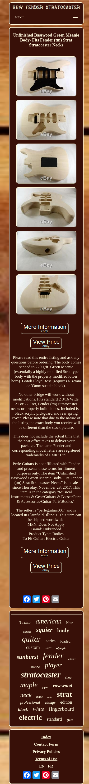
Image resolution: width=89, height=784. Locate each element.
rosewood (62, 686)
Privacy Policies (46, 751)
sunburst (27, 657)
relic (49, 697)
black (23, 709)
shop (68, 677)
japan (45, 687)
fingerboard (61, 709)
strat (64, 694)
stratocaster (41, 674)
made (39, 696)
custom (33, 647)
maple (28, 685)
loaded (65, 641)
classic (27, 631)
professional (30, 702)
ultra (48, 648)
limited (35, 667)
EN (42, 766)
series (51, 641)
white (38, 709)
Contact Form (46, 744)
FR (50, 766)
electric (30, 717)
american (49, 621)
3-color (25, 622)
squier (44, 629)
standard (54, 719)
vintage (50, 703)
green (70, 720)
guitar (31, 639)
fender (53, 655)
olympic (61, 648)
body (63, 630)
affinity (72, 658)
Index (46, 737)
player (53, 665)
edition (66, 702)
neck (26, 695)
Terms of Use (46, 759)
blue (69, 623)
